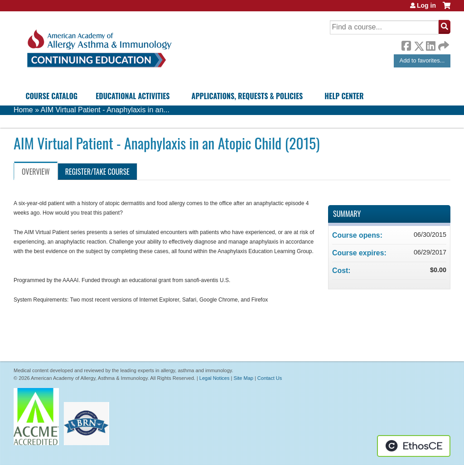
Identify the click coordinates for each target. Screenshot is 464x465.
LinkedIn (430, 44)
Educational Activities (132, 96)
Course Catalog (51, 96)
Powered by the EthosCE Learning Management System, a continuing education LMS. (413, 446)
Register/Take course (97, 171)
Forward (442, 43)
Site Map (243, 378)
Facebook (406, 44)
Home (23, 110)
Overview (36, 171)
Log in (426, 5)
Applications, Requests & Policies (247, 96)
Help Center (343, 96)
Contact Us (269, 378)
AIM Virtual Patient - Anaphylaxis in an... (105, 110)
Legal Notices (214, 378)
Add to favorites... (422, 60)
